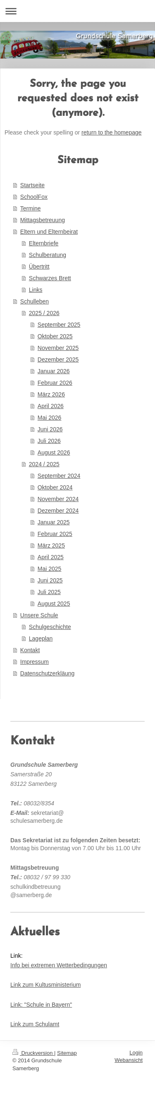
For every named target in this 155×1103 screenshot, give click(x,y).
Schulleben (34, 301)
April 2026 (51, 406)
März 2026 (51, 394)
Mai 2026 (50, 417)
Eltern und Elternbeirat (49, 231)
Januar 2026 (54, 371)
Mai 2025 (50, 568)
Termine (30, 208)
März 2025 (51, 545)
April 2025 (51, 557)
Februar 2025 (55, 534)
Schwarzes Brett (50, 278)
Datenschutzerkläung (47, 673)
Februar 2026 (55, 382)
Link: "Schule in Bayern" (41, 1004)
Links (36, 289)
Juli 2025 (49, 592)
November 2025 (58, 348)
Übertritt (39, 266)
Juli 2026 (49, 441)
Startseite (32, 185)
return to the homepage (111, 132)
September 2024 (59, 475)
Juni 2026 (50, 429)
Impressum (34, 661)
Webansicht (128, 1060)
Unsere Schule (39, 615)
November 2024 (58, 499)
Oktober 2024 (55, 487)
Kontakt (30, 650)
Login (136, 1052)
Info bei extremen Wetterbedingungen (58, 965)
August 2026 (54, 452)
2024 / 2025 (44, 464)
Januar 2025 (54, 522)
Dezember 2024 (58, 510)
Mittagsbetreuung (42, 220)
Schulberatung (47, 255)
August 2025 (54, 603)
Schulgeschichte (50, 627)
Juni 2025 (50, 580)
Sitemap (67, 1053)
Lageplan (41, 638)
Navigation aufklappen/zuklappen (77, 11)
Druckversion (33, 1053)
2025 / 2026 (44, 313)
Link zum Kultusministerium (45, 984)
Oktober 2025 (55, 336)
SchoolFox (34, 196)
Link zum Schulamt (34, 1024)
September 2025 (59, 324)
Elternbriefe (44, 243)
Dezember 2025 (58, 359)
